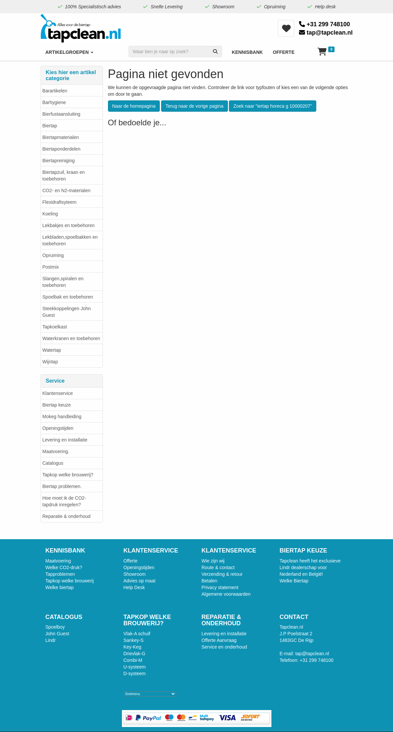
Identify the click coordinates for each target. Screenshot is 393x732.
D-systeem (135, 673)
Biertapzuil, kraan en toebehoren (64, 176)
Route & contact (218, 567)
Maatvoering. (56, 451)
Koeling (50, 213)
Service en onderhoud (224, 647)
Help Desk (134, 587)
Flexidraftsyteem (60, 202)
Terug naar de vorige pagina (194, 106)
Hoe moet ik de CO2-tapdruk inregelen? (64, 501)
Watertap (52, 350)
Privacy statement (220, 587)
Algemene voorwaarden (226, 594)
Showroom (135, 574)
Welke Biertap (294, 580)
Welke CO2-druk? (64, 567)
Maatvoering (58, 560)
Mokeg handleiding (62, 416)
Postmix (51, 267)
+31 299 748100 (324, 24)
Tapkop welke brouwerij (70, 580)
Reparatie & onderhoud (67, 516)
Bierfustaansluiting (61, 114)
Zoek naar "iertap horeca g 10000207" (272, 106)
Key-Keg (133, 647)
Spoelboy (55, 627)
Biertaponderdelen (61, 149)
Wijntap (50, 361)
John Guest (57, 633)
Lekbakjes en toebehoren (69, 225)
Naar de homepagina (134, 106)
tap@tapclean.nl (326, 32)
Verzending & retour (222, 574)
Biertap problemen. (62, 486)
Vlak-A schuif (137, 633)
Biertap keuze (57, 405)
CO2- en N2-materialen (67, 190)
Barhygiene (54, 102)
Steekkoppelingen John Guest (67, 312)
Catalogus (53, 463)
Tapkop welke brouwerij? (68, 474)
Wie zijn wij (213, 560)
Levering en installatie (65, 439)
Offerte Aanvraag (219, 640)
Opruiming (53, 255)
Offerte (131, 560)
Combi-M (133, 660)
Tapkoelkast (55, 326)
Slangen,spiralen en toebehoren (63, 282)
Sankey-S (134, 640)
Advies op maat (140, 580)
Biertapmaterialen (61, 137)
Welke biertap (60, 587)
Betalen (209, 580)
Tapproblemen (60, 574)
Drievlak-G (135, 653)
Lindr (51, 640)
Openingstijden (58, 428)
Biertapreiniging (59, 160)
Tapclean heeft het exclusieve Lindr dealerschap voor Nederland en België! (310, 567)
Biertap (50, 125)
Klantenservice (58, 393)
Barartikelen (55, 90)
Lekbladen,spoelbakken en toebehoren (70, 240)
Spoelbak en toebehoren (68, 297)
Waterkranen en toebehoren (71, 338)
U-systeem (135, 667)
